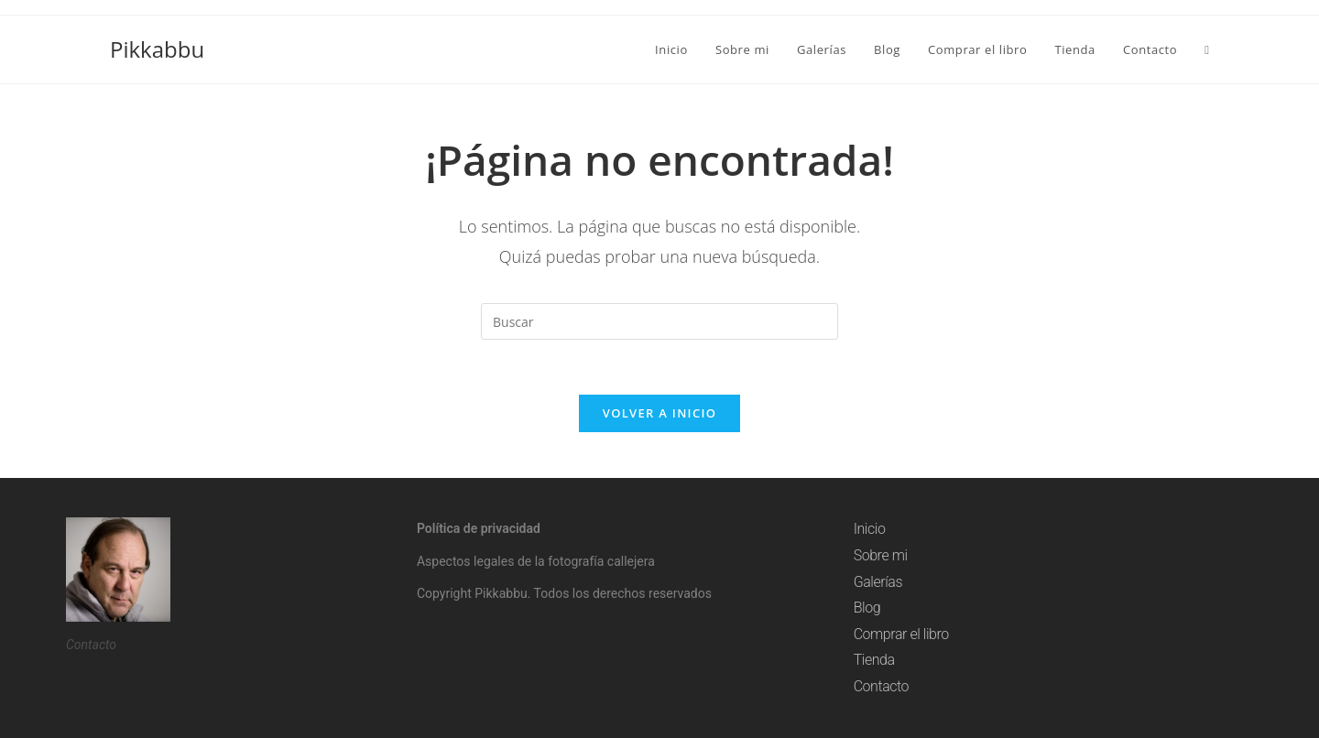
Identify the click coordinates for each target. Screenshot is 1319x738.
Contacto (881, 686)
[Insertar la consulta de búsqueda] (659, 321)
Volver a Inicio (659, 413)
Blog (867, 607)
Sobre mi (881, 555)
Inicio (870, 528)
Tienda (874, 659)
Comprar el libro (901, 634)
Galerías (878, 582)
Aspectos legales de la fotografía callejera (536, 561)
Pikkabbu (157, 49)
